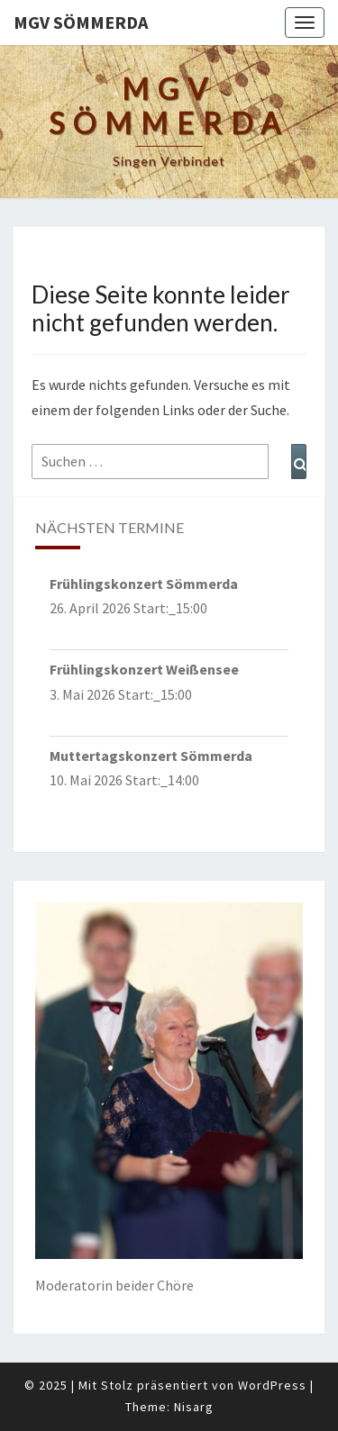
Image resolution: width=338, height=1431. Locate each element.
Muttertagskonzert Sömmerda (151, 756)
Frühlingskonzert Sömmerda (144, 584)
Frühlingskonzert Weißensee (144, 670)
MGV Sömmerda (81, 22)
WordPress (272, 1385)
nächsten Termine (109, 527)
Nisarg (194, 1407)
